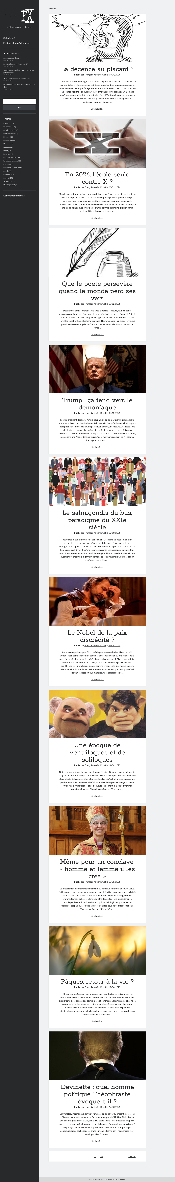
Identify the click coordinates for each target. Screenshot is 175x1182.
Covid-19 (6, 123)
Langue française (9, 157)
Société (6, 178)
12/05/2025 (114, 881)
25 (101, 1156)
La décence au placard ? (12, 58)
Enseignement (9, 130)
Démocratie (8, 127)
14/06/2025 (114, 765)
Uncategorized (9, 185)
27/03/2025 (114, 1107)
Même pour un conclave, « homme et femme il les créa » (97, 830)
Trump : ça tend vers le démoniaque (16, 78)
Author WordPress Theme (99, 1179)
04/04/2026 (114, 74)
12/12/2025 (114, 303)
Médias (6, 164)
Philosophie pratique (11, 168)
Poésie (6, 171)
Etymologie (7, 140)
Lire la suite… (97, 108)
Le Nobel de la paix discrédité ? (97, 601)
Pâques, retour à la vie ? (97, 950)
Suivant (132, 1156)
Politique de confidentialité (16, 43)
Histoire (6, 144)
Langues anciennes (10, 161)
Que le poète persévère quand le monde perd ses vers (97, 252)
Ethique (6, 137)
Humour (6, 147)
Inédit (5, 151)
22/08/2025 (114, 645)
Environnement (9, 133)
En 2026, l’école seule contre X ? (15, 64)
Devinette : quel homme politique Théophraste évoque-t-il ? (97, 1055)
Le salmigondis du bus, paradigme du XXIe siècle (97, 481)
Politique (6, 174)
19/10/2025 (114, 532)
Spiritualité (7, 181)
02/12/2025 (114, 413)
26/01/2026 (114, 187)
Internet (6, 154)
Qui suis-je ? (9, 38)
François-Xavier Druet (95, 74)
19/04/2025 (114, 987)
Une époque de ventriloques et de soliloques (97, 714)
